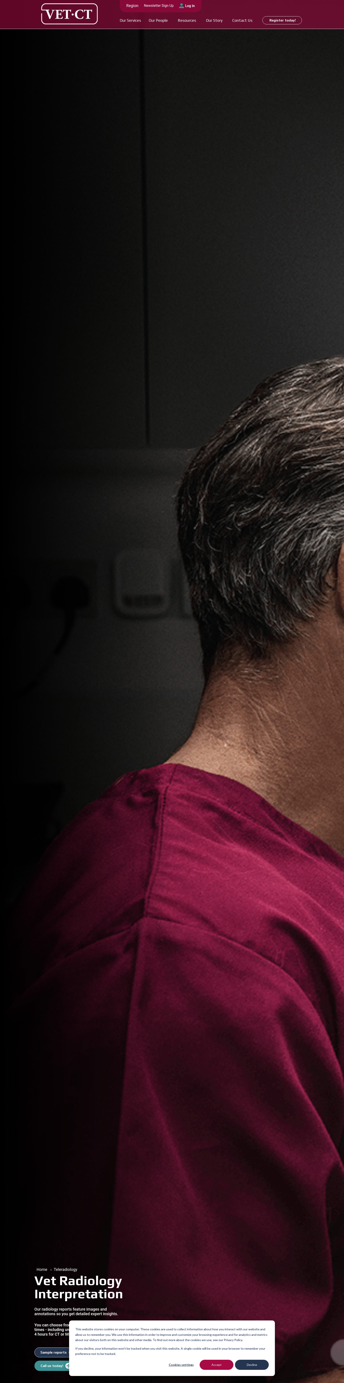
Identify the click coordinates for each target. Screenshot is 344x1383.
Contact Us (242, 20)
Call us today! (52, 1366)
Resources (187, 20)
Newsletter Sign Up (159, 6)
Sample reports (53, 1352)
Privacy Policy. (233, 1340)
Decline (252, 1365)
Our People (158, 20)
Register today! (282, 20)
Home (42, 1269)
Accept (216, 1365)
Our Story (214, 20)
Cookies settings (181, 1365)
